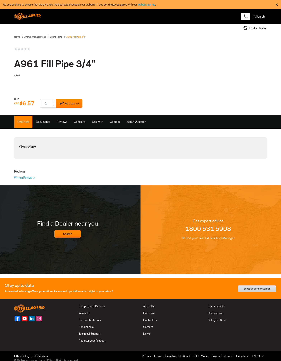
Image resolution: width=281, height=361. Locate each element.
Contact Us (150, 320)
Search (67, 234)
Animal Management (35, 36)
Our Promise (215, 313)
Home (17, 36)
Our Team (148, 313)
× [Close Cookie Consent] (276, 4)
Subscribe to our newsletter (257, 289)
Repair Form (86, 327)
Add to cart (69, 103)
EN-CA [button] (258, 356)
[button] (243, 356)
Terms (157, 356)
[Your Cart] (245, 16)
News (146, 334)
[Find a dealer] (254, 28)
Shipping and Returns (92, 306)
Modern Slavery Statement (217, 356)
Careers (148, 327)
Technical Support (90, 334)
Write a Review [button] (23, 178)
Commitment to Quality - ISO (181, 356)
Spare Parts (56, 36)
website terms (146, 4)
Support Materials (90, 320)
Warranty (84, 313)
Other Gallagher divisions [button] (31, 356)
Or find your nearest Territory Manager (208, 238)
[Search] (259, 17)
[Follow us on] (17, 318)
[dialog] (140, 4)
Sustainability (216, 306)
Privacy (146, 356)
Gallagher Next (217, 320)
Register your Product (92, 341)
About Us (148, 306)
